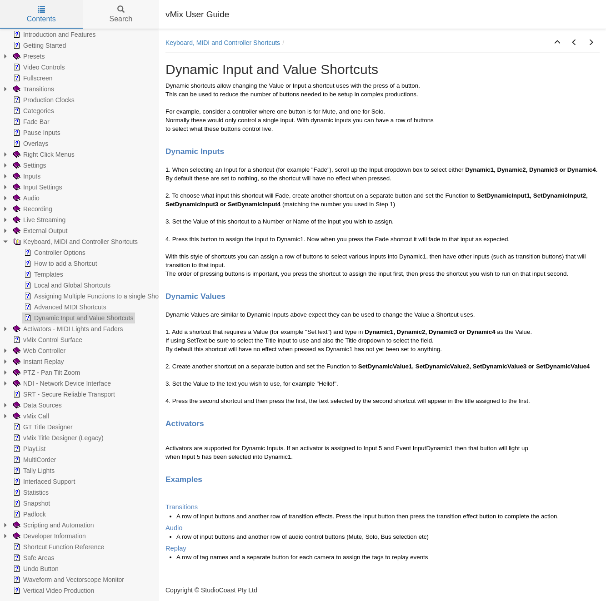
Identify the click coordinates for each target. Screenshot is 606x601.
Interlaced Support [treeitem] (43, 481)
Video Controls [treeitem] (38, 67)
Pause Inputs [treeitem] (35, 132)
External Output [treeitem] (39, 230)
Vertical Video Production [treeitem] (52, 590)
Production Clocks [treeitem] (43, 99)
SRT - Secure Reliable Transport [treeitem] (63, 394)
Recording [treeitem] (31, 209)
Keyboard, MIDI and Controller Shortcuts (222, 42)
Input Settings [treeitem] (36, 187)
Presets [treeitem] (28, 56)
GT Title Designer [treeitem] (42, 427)
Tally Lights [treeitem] (33, 470)
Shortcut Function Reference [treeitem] (57, 546)
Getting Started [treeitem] (38, 45)
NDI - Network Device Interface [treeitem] (61, 383)
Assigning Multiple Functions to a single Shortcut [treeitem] (96, 296)
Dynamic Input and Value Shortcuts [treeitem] (77, 318)
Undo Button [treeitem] (35, 568)
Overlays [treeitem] (29, 143)
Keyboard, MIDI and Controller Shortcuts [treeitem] (74, 241)
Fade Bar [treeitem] (30, 121)
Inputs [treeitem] (25, 176)
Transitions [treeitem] (32, 89)
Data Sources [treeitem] (36, 405)
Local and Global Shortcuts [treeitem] (66, 285)
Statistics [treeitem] (30, 492)
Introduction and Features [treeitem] (53, 34)
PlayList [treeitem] (28, 448)
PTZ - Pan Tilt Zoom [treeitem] (45, 372)
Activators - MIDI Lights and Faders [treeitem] (67, 328)
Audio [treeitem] (25, 198)
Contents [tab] (41, 14)
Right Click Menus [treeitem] (43, 154)
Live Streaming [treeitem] (38, 219)
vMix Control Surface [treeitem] (46, 339)
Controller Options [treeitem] (53, 252)
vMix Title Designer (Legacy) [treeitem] (57, 437)
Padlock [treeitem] (28, 514)
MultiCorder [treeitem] (33, 459)
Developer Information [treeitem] (48, 536)
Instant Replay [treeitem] (37, 361)
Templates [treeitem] (42, 274)
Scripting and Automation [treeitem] (52, 525)
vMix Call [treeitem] (30, 416)
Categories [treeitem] (32, 110)
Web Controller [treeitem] (38, 350)
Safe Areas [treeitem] (33, 557)
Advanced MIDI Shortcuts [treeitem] (64, 307)
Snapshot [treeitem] (30, 503)
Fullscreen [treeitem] (32, 78)
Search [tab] (120, 14)
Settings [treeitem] (28, 165)
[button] (557, 42)
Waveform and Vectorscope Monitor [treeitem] (67, 579)
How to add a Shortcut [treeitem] (59, 263)
